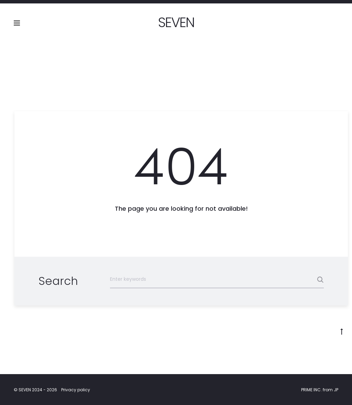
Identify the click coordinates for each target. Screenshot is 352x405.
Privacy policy (75, 390)
